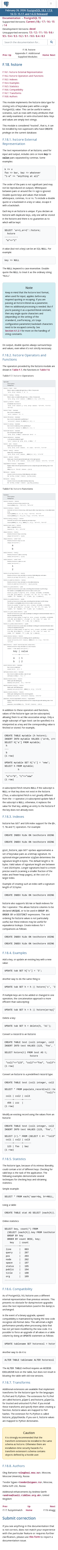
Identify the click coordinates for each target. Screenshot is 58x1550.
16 (48, 21)
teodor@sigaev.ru (30, 1447)
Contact (37, 1535)
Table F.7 (17, 362)
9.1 (26, 36)
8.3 (43, 36)
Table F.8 (44, 362)
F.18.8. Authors (9, 95)
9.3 (15, 36)
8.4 (37, 36)
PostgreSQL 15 (32, 18)
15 (53, 21)
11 (40, 32)
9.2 (21, 36)
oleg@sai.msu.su (29, 1437)
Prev (5, 54)
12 (35, 32)
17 (43, 21)
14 (5, 25)
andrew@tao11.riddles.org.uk (22, 1459)
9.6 (50, 32)
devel (32, 28)
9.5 (4, 36)
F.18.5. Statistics (10, 85)
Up (9, 54)
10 (45, 32)
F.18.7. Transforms (11, 92)
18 (37, 21)
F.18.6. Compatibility (12, 89)
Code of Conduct (30, 1531)
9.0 (32, 36)
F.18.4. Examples (10, 82)
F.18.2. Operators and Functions (23, 75)
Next (52, 54)
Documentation (11, 18)
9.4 (9, 36)
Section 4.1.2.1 (13, 324)
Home (46, 54)
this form (34, 1501)
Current (30, 21)
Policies (13, 1531)
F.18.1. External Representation (22, 72)
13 (30, 32)
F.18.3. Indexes (9, 78)
